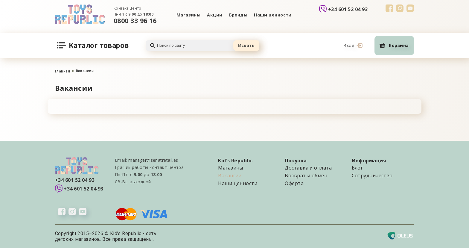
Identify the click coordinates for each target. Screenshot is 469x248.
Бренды (238, 15)
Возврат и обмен (306, 175)
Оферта (294, 183)
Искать (246, 45)
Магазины (188, 15)
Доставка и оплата (308, 167)
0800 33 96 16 (135, 20)
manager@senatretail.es (153, 160)
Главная (62, 71)
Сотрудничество (372, 175)
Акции (214, 15)
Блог (357, 167)
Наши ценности (273, 15)
